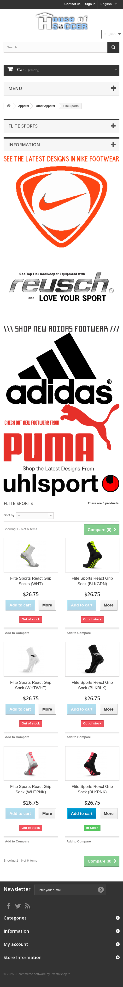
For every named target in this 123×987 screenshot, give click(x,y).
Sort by (9, 515)
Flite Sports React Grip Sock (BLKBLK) (92, 685)
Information (24, 144)
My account (16, 944)
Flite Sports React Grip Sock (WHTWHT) (30, 685)
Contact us (72, 4)
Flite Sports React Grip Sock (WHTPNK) (30, 789)
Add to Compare (17, 633)
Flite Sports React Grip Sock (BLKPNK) (92, 789)
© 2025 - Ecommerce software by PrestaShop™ (37, 974)
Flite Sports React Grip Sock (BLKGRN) (92, 581)
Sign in (90, 4)
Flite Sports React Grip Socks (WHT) (30, 581)
